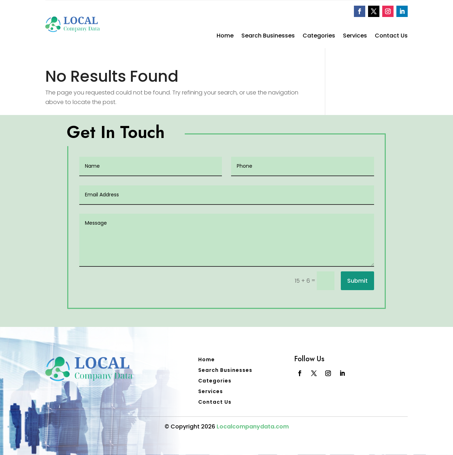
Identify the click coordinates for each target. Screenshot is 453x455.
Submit (357, 281)
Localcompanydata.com (253, 426)
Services (355, 36)
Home (225, 36)
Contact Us (391, 36)
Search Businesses (268, 36)
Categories (319, 36)
